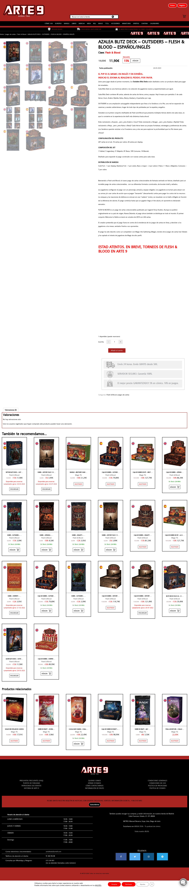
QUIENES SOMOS (94, 780)
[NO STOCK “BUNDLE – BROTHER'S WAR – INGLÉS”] (78, 484)
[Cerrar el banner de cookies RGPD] (152, 884)
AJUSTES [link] (98, 885)
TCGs (107, 23)
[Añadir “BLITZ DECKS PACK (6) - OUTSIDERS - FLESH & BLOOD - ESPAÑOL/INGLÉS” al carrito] (174, 611)
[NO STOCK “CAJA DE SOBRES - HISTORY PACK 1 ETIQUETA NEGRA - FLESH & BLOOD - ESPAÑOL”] (110, 608)
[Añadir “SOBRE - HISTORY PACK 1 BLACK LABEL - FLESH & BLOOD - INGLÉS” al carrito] (46, 489)
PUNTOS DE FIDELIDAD (31, 783)
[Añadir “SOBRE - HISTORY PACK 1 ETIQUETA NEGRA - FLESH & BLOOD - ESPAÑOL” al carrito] (110, 550)
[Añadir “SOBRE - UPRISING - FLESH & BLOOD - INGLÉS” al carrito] (46, 550)
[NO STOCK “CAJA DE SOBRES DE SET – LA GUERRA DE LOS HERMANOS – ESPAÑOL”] (174, 547)
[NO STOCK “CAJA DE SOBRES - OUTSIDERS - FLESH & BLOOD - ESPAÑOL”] (110, 484)
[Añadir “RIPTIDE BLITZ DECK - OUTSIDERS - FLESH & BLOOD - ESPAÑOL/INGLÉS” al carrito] (14, 489)
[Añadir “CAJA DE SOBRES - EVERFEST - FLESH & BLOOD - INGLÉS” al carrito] (46, 673)
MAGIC (100, 23)
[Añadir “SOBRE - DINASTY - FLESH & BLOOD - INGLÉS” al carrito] (78, 550)
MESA (89, 23)
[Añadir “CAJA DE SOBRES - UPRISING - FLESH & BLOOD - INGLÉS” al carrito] (174, 487)
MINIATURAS (126, 23)
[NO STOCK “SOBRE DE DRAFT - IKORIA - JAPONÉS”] (46, 741)
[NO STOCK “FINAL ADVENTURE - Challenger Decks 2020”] (174, 741)
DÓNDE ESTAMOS (94, 783)
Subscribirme (94, 804)
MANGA (66, 23)
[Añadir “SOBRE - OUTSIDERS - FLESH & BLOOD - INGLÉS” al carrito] (14, 550)
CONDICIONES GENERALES (157, 780)
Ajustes (142, 884)
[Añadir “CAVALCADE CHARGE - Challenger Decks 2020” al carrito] (78, 744)
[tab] (10, 410)
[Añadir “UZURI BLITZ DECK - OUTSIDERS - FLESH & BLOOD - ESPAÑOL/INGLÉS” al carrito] (14, 675)
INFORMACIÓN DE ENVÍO (94, 788)
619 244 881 (50, 860)
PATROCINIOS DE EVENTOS (31, 785)
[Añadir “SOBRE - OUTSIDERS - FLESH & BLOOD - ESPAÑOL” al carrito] (78, 611)
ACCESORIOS (115, 23)
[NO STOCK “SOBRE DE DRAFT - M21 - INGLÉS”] (142, 741)
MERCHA (82, 23)
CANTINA (144, 23)
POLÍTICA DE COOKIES (157, 788)
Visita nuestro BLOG (142, 831)
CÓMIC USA (49, 23)
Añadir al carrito (117, 350)
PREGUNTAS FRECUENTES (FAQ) (31, 780)
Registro (182, 5)
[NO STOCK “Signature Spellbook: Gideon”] (14, 741)
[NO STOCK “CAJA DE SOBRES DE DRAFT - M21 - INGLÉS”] (110, 741)
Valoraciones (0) (11, 410)
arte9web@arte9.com (53, 851)
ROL (94, 23)
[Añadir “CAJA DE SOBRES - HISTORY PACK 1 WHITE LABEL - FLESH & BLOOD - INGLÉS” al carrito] (143, 613)
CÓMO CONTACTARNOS (94, 785)
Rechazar (128, 884)
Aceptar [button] (114, 884)
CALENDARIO (154, 23)
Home (2, 34)
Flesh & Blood (21, 34)
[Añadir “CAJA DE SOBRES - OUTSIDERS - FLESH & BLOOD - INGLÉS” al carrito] (46, 611)
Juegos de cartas (10, 34)
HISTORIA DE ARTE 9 (31, 788)
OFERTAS (136, 23)
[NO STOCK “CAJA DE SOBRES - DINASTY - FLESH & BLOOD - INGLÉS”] (142, 547)
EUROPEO (58, 23)
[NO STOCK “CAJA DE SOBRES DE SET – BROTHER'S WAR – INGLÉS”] (142, 484)
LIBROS (74, 23)
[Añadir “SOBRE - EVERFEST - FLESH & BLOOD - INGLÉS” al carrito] (14, 613)
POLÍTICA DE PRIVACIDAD (157, 785)
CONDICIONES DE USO (157, 783)
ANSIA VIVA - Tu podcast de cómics (147, 826)
